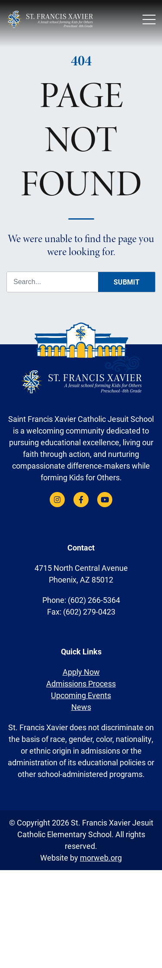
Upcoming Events (81, 695)
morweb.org (101, 857)
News (81, 707)
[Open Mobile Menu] (149, 19)
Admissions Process (81, 683)
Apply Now (81, 672)
